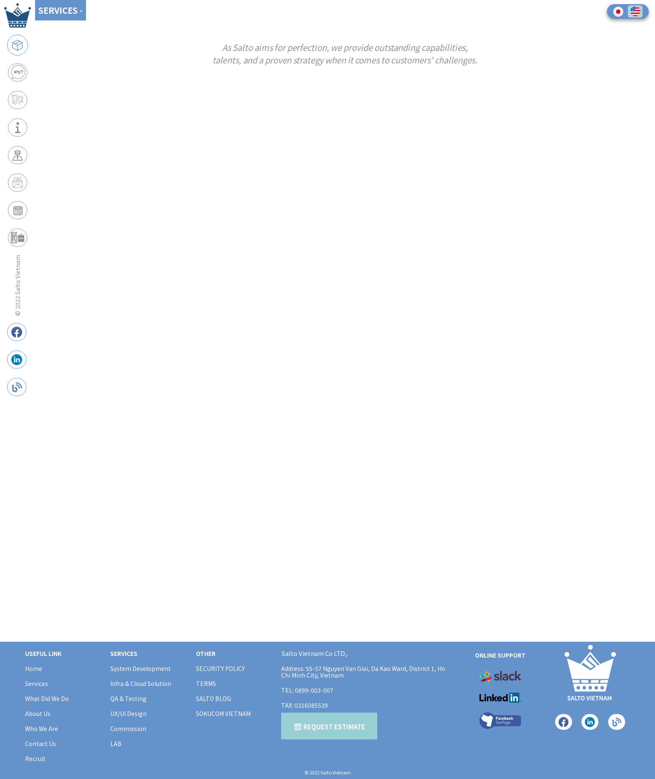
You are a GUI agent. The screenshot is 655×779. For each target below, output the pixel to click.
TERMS (206, 683)
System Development (140, 668)
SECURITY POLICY (220, 668)
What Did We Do (47, 698)
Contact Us (40, 743)
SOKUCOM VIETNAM (223, 713)
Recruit (35, 758)
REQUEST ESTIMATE (329, 726)
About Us (38, 713)
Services (36, 683)
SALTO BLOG (213, 698)
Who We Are (41, 728)
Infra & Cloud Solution (140, 683)
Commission (128, 728)
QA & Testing (128, 698)
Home (33, 668)
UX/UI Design (128, 713)
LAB (116, 743)
